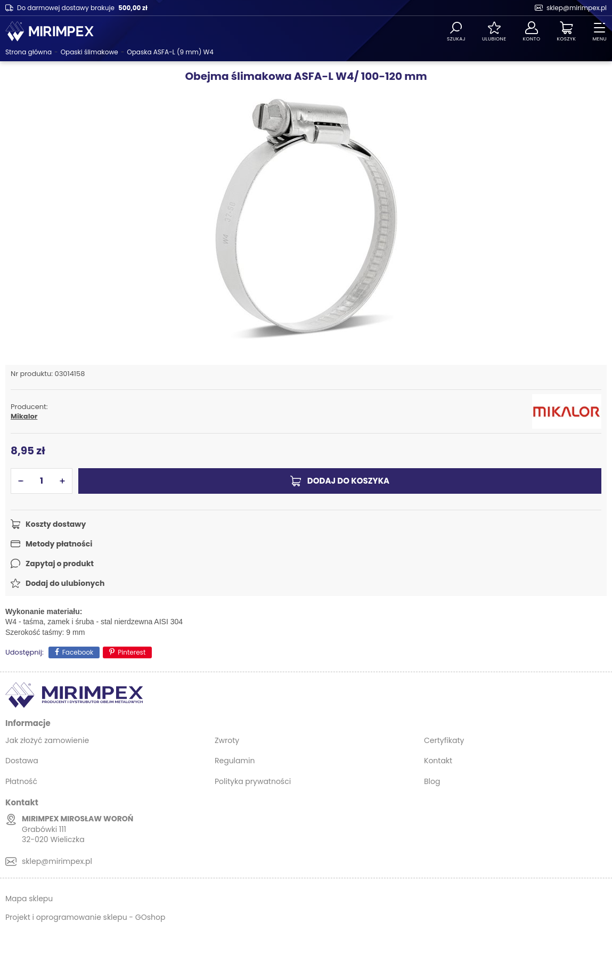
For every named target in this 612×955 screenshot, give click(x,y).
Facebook (78, 652)
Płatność (21, 781)
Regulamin (235, 760)
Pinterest (131, 652)
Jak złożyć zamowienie (47, 740)
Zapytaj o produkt (60, 563)
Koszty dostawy (56, 524)
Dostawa (21, 760)
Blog (432, 781)
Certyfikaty (444, 740)
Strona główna (28, 51)
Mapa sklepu (29, 898)
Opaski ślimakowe (89, 51)
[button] (21, 481)
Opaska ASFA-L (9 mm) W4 (170, 51)
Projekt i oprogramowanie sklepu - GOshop (85, 917)
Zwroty (227, 740)
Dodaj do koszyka (348, 480)
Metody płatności (59, 543)
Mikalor (24, 416)
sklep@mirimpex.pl (576, 7)
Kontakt (438, 760)
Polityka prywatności (253, 781)
